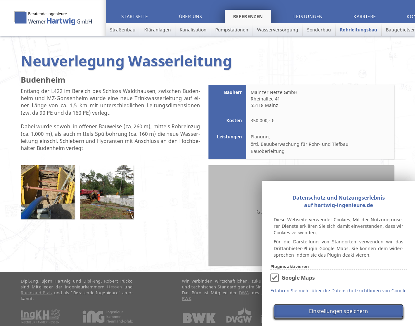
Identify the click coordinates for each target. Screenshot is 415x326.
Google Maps (298, 277)
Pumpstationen (231, 30)
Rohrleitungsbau (358, 30)
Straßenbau (123, 30)
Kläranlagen (157, 30)
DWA (244, 296)
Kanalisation (193, 30)
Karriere (364, 16)
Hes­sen (114, 291)
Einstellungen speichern (338, 311)
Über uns (190, 16)
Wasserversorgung (277, 30)
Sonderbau (319, 30)
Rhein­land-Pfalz (37, 296)
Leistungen (308, 16)
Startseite (134, 16)
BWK (186, 302)
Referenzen (248, 16)
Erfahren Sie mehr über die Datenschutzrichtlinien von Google (338, 290)
